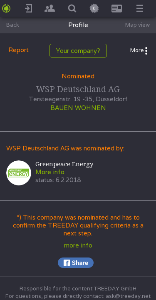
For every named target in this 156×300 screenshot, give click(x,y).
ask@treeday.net (128, 296)
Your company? (78, 51)
